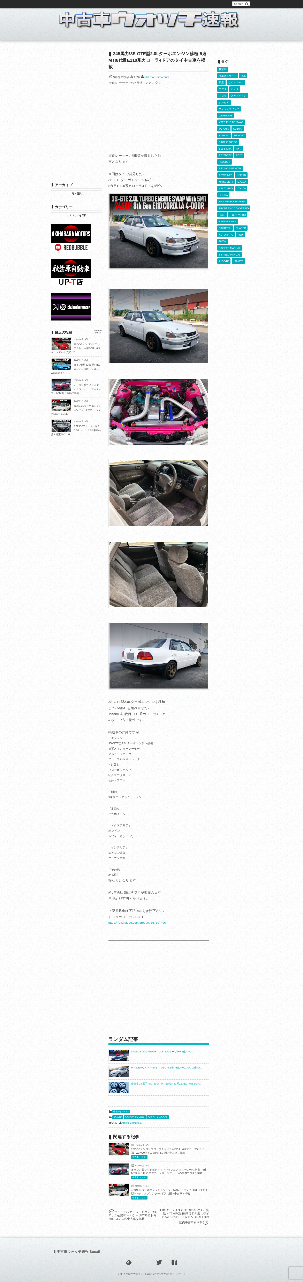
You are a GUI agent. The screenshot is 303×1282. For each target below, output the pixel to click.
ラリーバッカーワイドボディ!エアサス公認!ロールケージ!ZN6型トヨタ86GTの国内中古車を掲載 (132, 1215)
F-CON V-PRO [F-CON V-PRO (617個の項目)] (238, 200)
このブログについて (67, 3)
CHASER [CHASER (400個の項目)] (241, 212)
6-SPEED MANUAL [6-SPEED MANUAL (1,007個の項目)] (230, 230)
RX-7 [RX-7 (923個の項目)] (238, 140)
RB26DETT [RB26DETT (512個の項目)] (225, 146)
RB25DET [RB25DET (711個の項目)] (224, 152)
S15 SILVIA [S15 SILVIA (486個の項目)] (225, 140)
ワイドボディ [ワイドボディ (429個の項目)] (235, 81)
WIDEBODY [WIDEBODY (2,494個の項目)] (225, 110)
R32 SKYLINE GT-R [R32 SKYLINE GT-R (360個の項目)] (230, 158)
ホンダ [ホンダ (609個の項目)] (234, 87)
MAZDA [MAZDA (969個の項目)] (241, 170)
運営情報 (127, 3)
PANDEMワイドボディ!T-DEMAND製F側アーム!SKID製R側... (167, 1067)
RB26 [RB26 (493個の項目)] (239, 146)
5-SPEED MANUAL (135, 1117)
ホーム (61, 35)
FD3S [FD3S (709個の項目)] (222, 200)
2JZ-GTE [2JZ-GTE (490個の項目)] (224, 242)
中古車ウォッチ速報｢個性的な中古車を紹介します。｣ (158, 1274)
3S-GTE (118, 1117)
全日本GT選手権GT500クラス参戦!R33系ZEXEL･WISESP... (166, 1083)
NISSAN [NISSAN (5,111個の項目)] (241, 164)
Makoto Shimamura (156, 77)
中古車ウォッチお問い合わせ (100, 3)
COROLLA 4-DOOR (158, 1117)
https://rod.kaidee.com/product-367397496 (137, 922)
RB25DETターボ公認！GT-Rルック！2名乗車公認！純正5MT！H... (76, 430)
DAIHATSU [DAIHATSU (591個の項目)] (225, 212)
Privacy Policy (145, 3)
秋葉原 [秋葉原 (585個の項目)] (222, 69)
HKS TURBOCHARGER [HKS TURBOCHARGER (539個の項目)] (232, 188)
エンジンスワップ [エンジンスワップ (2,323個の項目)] (229, 104)
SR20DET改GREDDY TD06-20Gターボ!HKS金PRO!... (163, 1051)
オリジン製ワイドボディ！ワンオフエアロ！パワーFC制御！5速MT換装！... (76, 389)
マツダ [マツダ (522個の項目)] (223, 87)
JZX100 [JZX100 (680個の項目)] (241, 176)
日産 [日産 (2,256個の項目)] (221, 81)
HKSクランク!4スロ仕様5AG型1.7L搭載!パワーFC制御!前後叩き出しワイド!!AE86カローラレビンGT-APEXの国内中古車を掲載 (184, 1216)
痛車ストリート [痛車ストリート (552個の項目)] (227, 75)
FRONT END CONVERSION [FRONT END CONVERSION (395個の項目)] (235, 194)
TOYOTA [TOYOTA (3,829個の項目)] (224, 122)
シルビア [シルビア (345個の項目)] (224, 99)
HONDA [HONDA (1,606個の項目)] (223, 182)
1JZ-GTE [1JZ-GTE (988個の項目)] (238, 242)
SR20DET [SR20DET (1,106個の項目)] (239, 128)
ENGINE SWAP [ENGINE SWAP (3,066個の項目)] (227, 206)
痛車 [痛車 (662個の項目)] (243, 75)
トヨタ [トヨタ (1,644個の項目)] (223, 93)
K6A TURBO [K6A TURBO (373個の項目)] (226, 176)
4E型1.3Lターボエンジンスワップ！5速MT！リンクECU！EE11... (76, 409)
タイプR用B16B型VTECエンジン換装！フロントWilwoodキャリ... (76, 368)
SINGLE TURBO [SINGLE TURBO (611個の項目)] (228, 134)
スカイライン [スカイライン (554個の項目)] (238, 93)
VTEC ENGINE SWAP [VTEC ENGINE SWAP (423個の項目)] (231, 116)
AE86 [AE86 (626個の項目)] (240, 218)
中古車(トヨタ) (121, 1111)
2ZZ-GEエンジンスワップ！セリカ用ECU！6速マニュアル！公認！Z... (75, 348)
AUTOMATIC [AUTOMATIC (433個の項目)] (226, 218)
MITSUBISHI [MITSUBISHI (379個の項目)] (226, 170)
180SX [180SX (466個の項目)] (222, 224)
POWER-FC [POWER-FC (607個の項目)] (225, 164)
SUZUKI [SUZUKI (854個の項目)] (237, 122)
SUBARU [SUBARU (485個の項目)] (224, 128)
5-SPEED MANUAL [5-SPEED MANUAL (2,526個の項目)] (230, 236)
